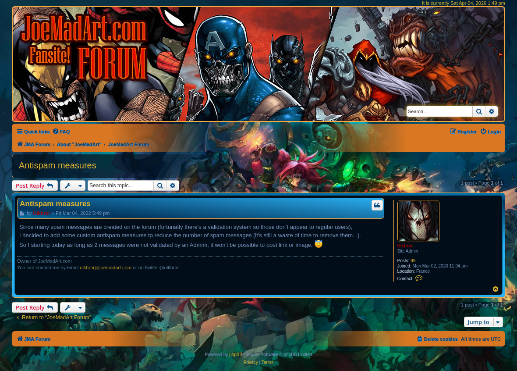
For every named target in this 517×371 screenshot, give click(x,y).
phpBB (235, 354)
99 (413, 260)
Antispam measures (57, 165)
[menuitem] (61, 131)
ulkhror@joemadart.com (105, 267)
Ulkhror (405, 245)
